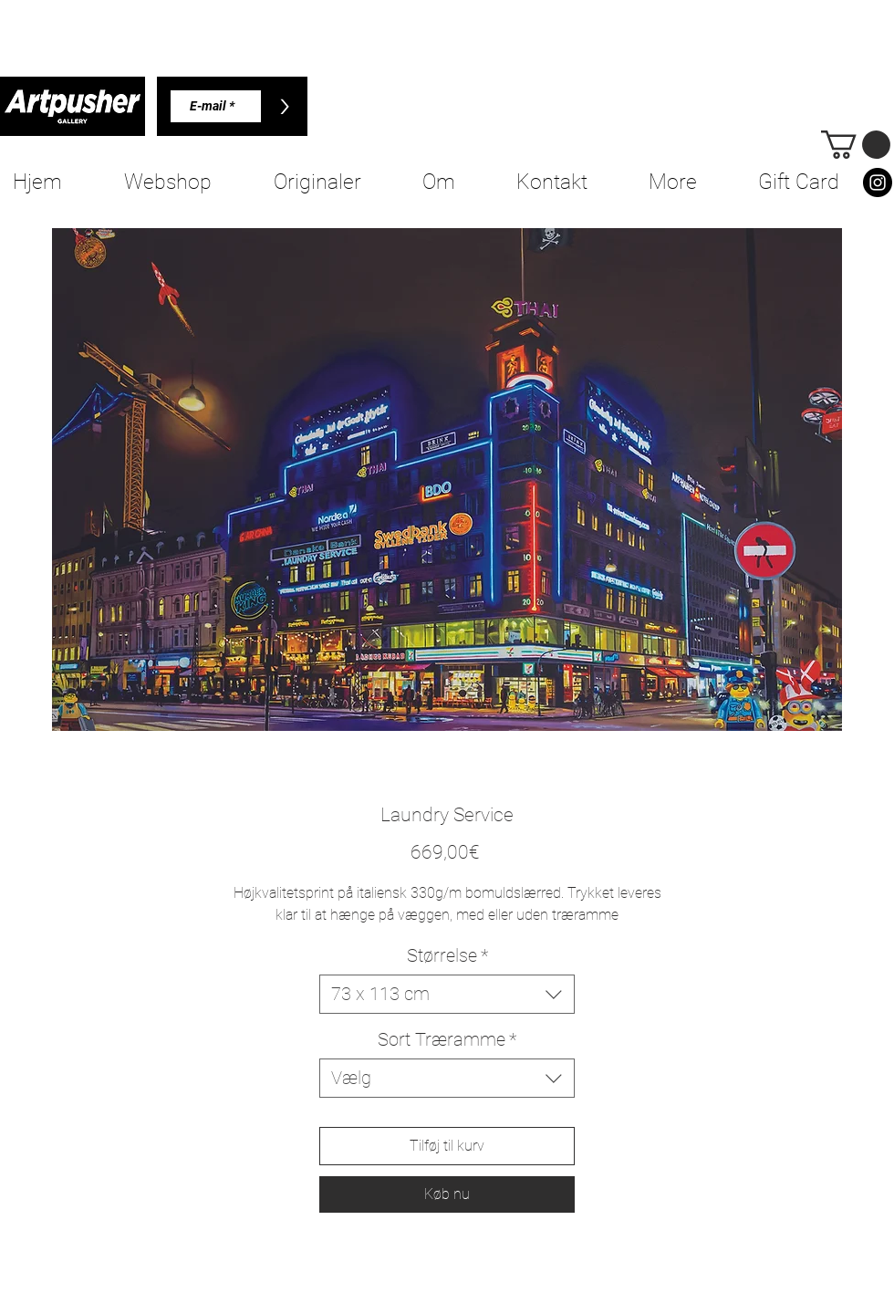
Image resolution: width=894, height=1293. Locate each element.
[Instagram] (877, 182)
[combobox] (447, 994)
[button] (855, 144)
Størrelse (447, 955)
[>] (284, 106)
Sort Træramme (447, 1039)
